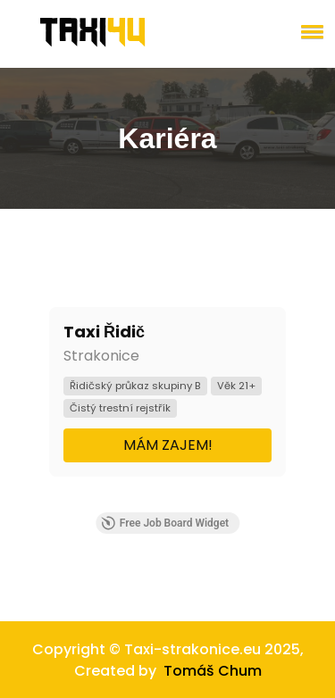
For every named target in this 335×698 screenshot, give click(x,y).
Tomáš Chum (212, 671)
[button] (309, 31)
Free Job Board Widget (165, 523)
